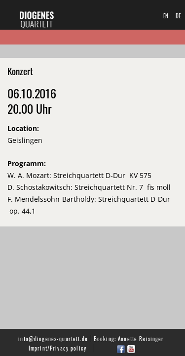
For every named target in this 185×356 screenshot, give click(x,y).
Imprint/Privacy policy (57, 348)
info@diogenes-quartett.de (53, 338)
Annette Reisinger (141, 338)
